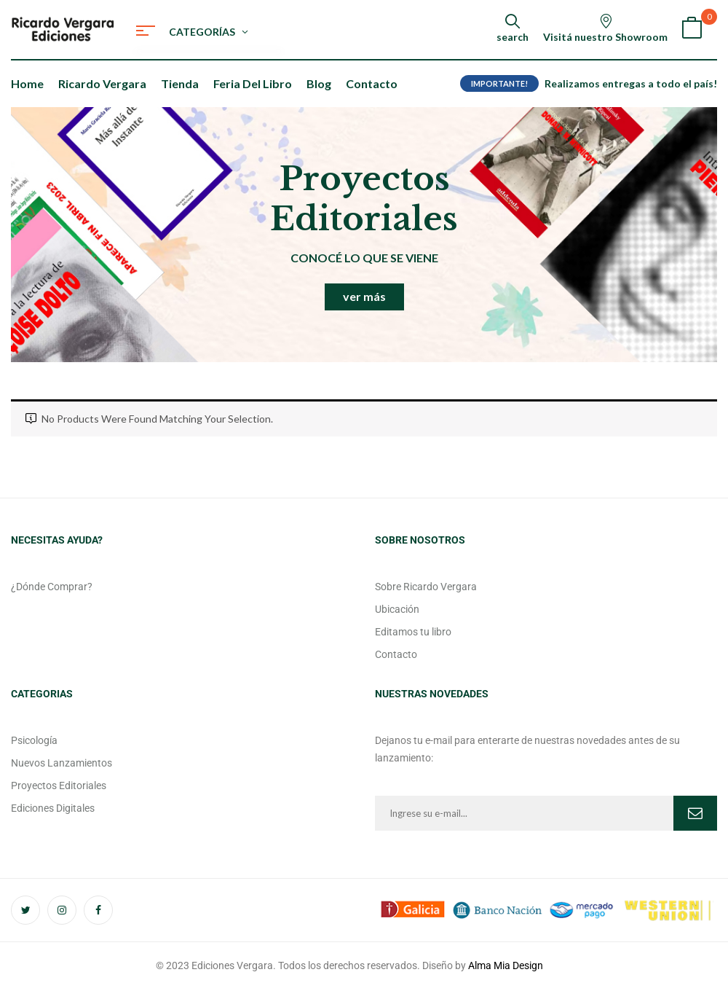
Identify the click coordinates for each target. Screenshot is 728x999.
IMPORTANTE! (499, 83)
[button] (692, 29)
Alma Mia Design (505, 965)
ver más (364, 296)
